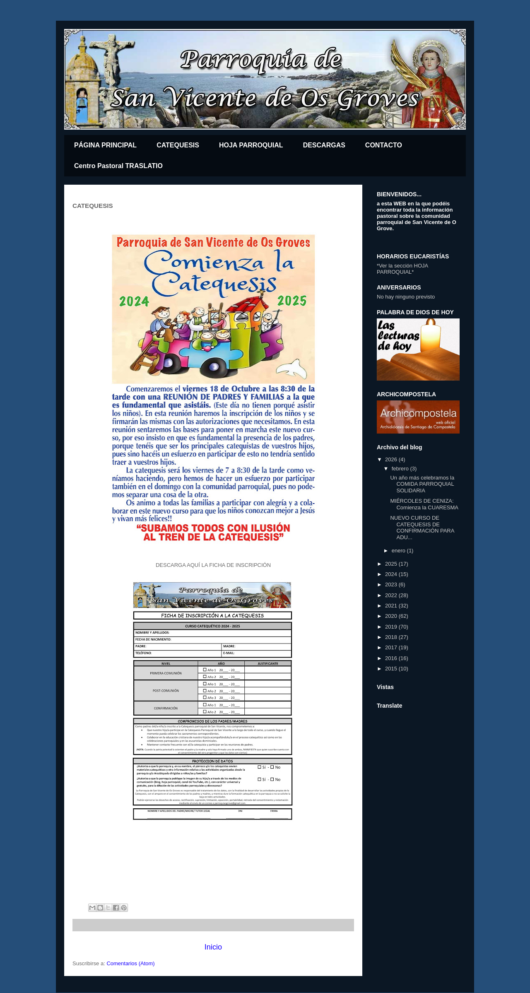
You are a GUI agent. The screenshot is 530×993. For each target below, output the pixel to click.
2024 (392, 574)
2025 (392, 564)
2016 (392, 658)
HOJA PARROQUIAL (251, 145)
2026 (392, 459)
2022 (392, 595)
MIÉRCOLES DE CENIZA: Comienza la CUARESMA (424, 504)
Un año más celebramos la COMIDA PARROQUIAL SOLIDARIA (422, 484)
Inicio (213, 947)
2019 (392, 627)
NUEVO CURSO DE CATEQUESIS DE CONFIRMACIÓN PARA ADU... (422, 527)
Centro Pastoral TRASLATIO (118, 165)
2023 (392, 584)
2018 (392, 637)
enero (399, 550)
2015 (392, 668)
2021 (392, 606)
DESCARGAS (324, 145)
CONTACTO (383, 145)
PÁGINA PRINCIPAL (105, 145)
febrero (401, 468)
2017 (392, 647)
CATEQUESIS (178, 145)
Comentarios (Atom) (130, 963)
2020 (392, 616)
